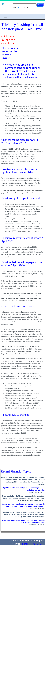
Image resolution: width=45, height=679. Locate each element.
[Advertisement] (31, 40)
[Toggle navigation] (5, 17)
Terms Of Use (37, 543)
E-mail (25, 543)
